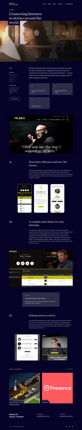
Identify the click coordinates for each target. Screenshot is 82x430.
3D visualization (69, 4)
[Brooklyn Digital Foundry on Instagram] (69, 426)
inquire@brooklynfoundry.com (43, 416)
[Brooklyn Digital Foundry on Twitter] (66, 426)
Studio (54, 4)
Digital (49, 4)
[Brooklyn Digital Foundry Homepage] (13, 4)
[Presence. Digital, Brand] (57, 388)
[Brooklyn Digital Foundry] (16, 416)
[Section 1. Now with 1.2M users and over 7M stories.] (39, 89)
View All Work (70, 369)
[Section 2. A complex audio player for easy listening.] (62, 89)
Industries (60, 4)
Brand (44, 4)
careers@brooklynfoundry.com (66, 416)
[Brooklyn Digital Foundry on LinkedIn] (72, 426)
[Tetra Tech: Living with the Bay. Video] (24, 389)
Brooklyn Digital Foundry (20, 426)
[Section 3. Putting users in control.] (39, 103)
